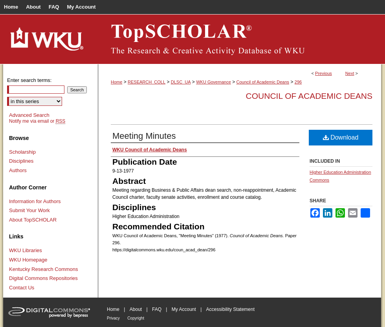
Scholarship (22, 152)
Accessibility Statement (230, 309)
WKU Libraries (25, 250)
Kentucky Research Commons (43, 269)
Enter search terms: (29, 80)
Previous (323, 73)
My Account (184, 309)
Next (349, 73)
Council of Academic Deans (263, 82)
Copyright (135, 318)
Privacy (113, 318)
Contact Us (21, 288)
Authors (18, 170)
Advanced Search (29, 115)
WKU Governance (213, 82)
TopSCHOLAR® (239, 39)
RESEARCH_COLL (146, 82)
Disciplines (21, 161)
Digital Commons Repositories (43, 278)
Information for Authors (35, 201)
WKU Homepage (28, 260)
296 (298, 82)
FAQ (156, 309)
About (136, 309)
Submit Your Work (29, 210)
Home (116, 82)
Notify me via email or (37, 121)
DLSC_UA (181, 82)
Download (341, 137)
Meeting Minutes (144, 136)
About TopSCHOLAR (33, 220)
